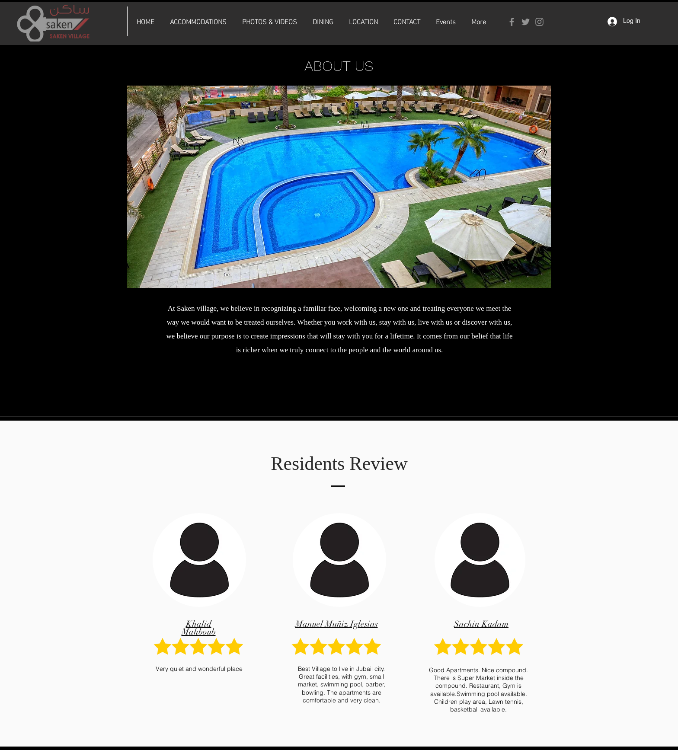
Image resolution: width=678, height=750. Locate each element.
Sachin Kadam (481, 624)
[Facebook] (511, 21)
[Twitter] (525, 21)
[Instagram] (539, 21)
